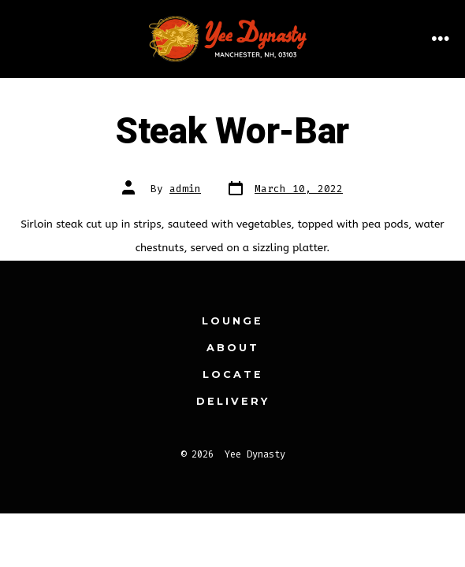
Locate (233, 374)
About (232, 348)
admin (185, 188)
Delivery (233, 401)
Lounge (232, 321)
